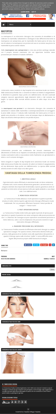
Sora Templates (25, 412)
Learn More (25, 12)
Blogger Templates (35, 412)
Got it (34, 12)
